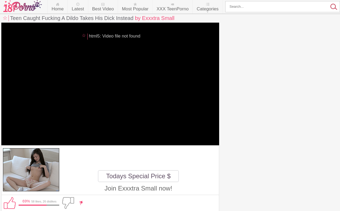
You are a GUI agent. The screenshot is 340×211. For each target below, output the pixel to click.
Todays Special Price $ (138, 176)
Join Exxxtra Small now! (138, 188)
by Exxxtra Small (155, 18)
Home (57, 8)
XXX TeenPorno (172, 8)
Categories (207, 8)
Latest (78, 8)
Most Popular (135, 8)
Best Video (103, 8)
